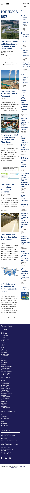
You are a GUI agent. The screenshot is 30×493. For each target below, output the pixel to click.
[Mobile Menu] (7, 4)
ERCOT (3, 337)
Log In (25, 6)
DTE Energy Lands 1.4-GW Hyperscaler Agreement (9, 93)
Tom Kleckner (23, 210)
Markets (8, 293)
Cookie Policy (4, 425)
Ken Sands (4, 438)
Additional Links (8, 411)
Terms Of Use (13, 467)
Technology (4, 401)
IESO (2, 340)
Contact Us (6, 430)
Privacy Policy (4, 423)
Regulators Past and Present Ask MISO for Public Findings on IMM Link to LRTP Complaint (24, 221)
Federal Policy (4, 390)
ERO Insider (4, 362)
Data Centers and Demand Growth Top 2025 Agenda (9, 237)
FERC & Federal (5, 339)
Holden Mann (25, 71)
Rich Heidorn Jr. (5, 434)
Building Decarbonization (5, 381)
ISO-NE (3, 342)
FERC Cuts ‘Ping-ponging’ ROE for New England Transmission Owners (25, 124)
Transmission (4, 360)
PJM (2, 349)
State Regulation (5, 373)
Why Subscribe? (5, 418)
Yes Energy (4, 416)
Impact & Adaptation (6, 393)
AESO (2, 332)
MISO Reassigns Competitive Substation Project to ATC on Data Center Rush (25, 273)
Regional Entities (5, 368)
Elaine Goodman (4, 195)
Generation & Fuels (6, 392)
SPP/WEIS (3, 359)
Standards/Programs (6, 371)
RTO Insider (4, 329)
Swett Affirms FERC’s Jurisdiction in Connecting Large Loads (24, 200)
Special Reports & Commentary (5, 354)
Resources (23, 209)
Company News (10, 51)
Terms (2, 421)
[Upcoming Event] (25, 295)
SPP (2, 357)
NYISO (2, 347)
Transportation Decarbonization (5, 407)
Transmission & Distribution (5, 403)
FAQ (2, 420)
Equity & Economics (6, 388)
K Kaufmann (3, 243)
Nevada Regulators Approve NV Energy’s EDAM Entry (26, 52)
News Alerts (4, 427)
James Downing (4, 145)
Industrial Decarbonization (5, 395)
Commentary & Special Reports (5, 384)
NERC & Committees (6, 366)
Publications (6, 326)
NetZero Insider (5, 375)
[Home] (2, 4)
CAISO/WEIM (9, 194)
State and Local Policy (5, 399)
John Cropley (3, 52)
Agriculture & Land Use (6, 378)
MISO (22, 231)
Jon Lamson (23, 134)
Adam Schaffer (5, 443)
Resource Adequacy (6, 370)
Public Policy (23, 132)
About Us (3, 415)
